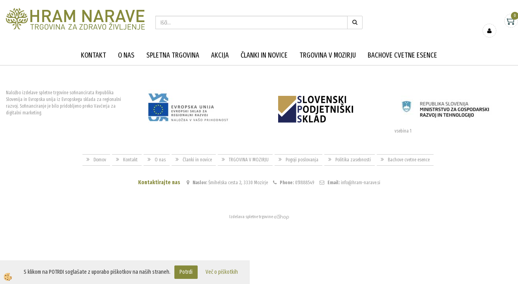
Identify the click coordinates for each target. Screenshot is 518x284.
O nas (126, 55)
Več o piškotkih (222, 272)
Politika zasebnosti (353, 160)
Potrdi (186, 272)
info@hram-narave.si (360, 182)
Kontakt (93, 55)
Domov (100, 160)
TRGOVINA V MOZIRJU (327, 55)
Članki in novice (264, 55)
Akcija (220, 55)
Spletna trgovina (172, 55)
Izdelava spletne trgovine (251, 216)
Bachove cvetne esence (402, 55)
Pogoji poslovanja (302, 160)
